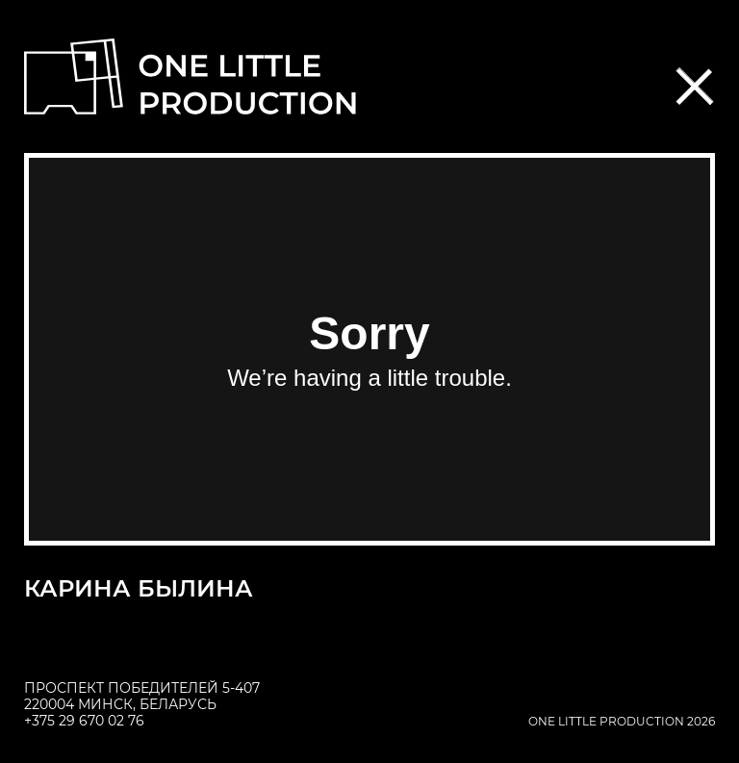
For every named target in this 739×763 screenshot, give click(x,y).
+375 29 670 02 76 (84, 720)
